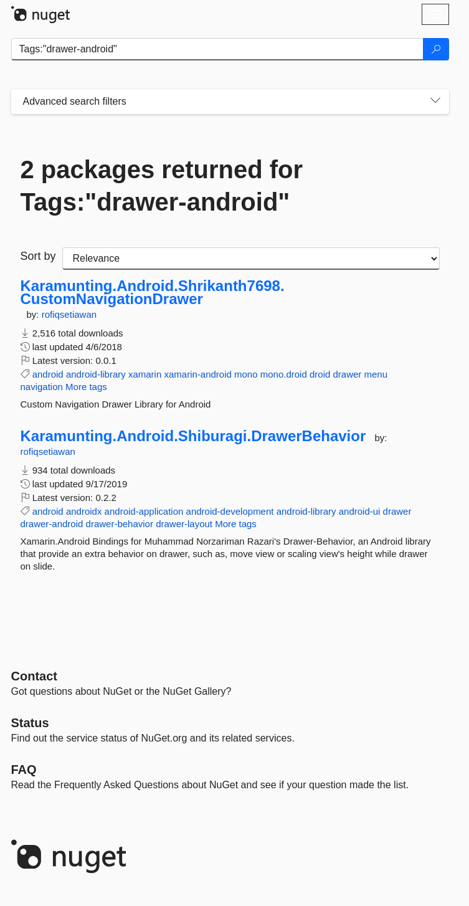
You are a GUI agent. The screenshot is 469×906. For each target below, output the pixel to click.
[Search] (436, 49)
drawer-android (52, 523)
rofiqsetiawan (69, 314)
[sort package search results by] (251, 258)
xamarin (144, 374)
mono (246, 374)
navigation (42, 386)
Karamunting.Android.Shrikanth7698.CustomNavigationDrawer (153, 292)
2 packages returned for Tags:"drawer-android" (162, 186)
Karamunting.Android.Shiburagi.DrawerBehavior (193, 436)
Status (30, 723)
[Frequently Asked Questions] (24, 769)
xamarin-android (197, 374)
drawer (347, 374)
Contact (34, 676)
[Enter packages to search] (217, 49)
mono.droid (283, 374)
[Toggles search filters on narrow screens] (435, 101)
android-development (230, 511)
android (48, 374)
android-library (96, 374)
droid (320, 374)
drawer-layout (184, 523)
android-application (144, 511)
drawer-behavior (119, 523)
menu (376, 374)
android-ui (360, 511)
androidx (84, 511)
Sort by (38, 256)
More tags (86, 386)
